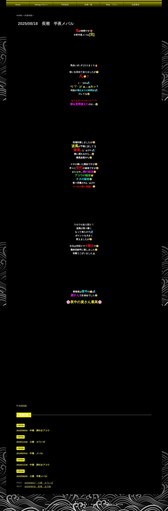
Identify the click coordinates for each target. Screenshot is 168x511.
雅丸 (84, 489)
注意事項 (135, 5)
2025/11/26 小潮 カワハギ (30, 420)
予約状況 (65, 5)
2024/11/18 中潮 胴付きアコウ (32, 442)
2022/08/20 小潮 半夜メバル (31, 454)
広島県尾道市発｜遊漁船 (84, 495)
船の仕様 (119, 482)
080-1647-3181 (84, 500)
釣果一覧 (88, 5)
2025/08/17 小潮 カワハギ (39, 461)
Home (17, 5)
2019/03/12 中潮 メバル (29, 431)
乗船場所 (108, 482)
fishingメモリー (41, 5)
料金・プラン (112, 5)
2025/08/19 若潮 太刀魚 (38, 464)
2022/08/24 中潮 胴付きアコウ (32, 408)
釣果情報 (23, 384)
